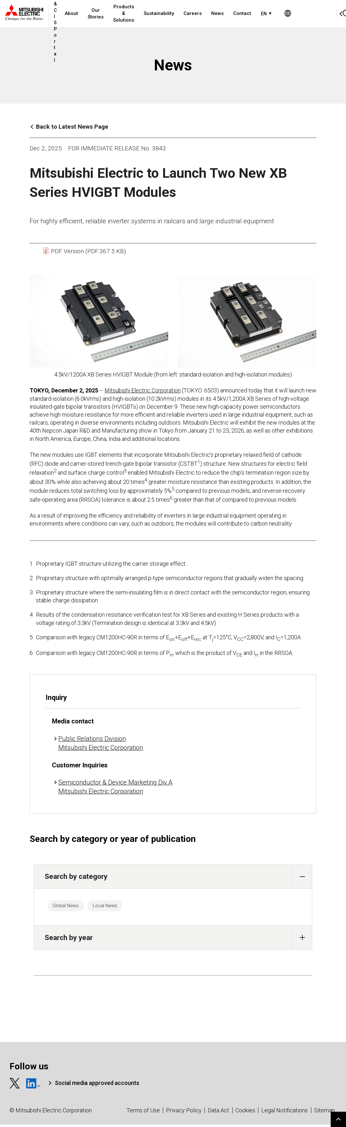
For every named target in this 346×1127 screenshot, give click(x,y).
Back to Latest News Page (72, 126)
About (93, 13)
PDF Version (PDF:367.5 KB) (84, 251)
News (239, 13)
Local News (117, 907)
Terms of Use (143, 1112)
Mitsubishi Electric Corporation (143, 390)
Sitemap (324, 1112)
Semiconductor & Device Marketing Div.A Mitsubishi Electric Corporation (115, 787)
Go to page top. (338, 1119)
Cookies (245, 1112)
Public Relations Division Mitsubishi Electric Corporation (100, 743)
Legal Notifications (284, 1112)
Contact (264, 13)
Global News (69, 907)
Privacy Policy (184, 1112)
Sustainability (181, 13)
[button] (302, 876)
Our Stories (118, 13)
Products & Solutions (145, 13)
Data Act (218, 1112)
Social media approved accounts (97, 1085)
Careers (214, 13)
